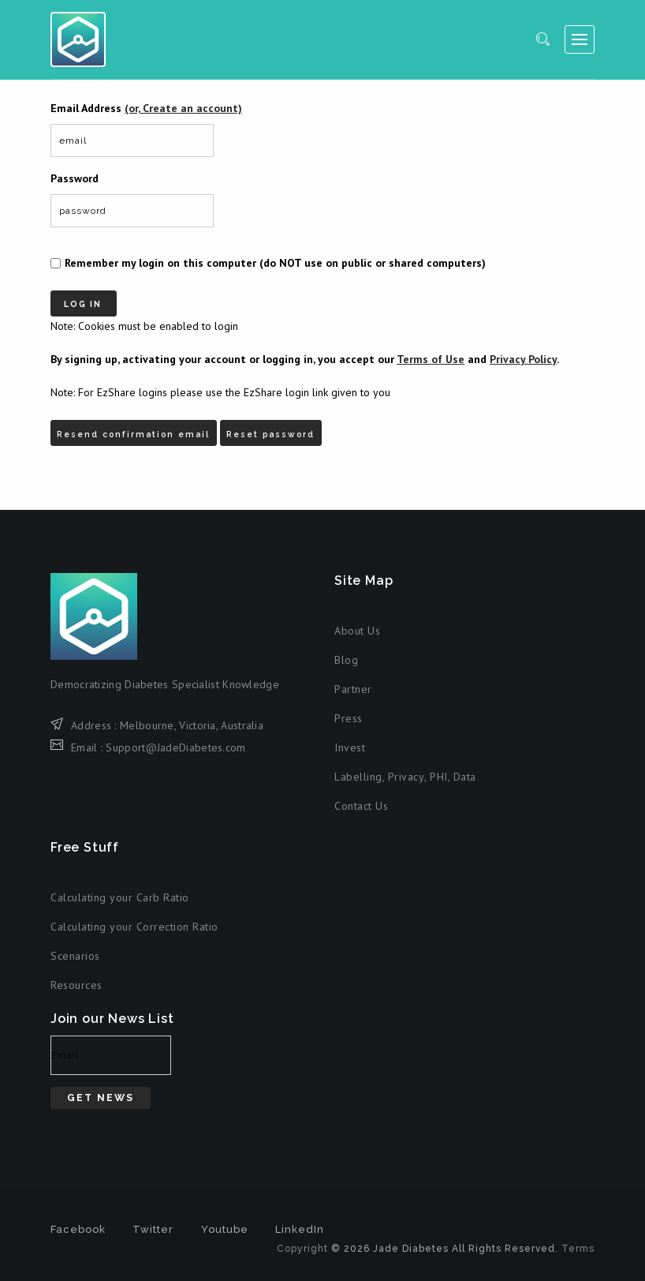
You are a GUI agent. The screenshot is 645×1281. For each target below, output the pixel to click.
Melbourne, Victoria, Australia (191, 720)
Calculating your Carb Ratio (119, 893)
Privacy (406, 772)
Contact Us (361, 801)
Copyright (302, 1243)
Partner (353, 684)
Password (74, 178)
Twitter (152, 1224)
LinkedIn (299, 1224)
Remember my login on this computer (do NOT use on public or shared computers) (275, 263)
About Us (357, 626)
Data (464, 772)
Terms (578, 1243)
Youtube (224, 1224)
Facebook (78, 1224)
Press (348, 713)
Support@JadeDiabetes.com (175, 742)
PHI (439, 772)
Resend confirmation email (138, 426)
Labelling (358, 772)
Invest (349, 743)
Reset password (284, 426)
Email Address (146, 108)
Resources (76, 980)
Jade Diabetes (78, 39)
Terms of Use (430, 357)
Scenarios (75, 951)
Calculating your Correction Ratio (134, 922)
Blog (346, 655)
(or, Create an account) (183, 108)
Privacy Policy (523, 357)
